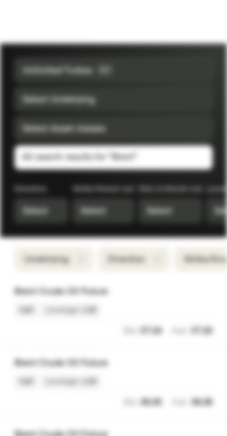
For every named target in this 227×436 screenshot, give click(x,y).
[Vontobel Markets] (48, 22)
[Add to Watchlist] (206, 292)
